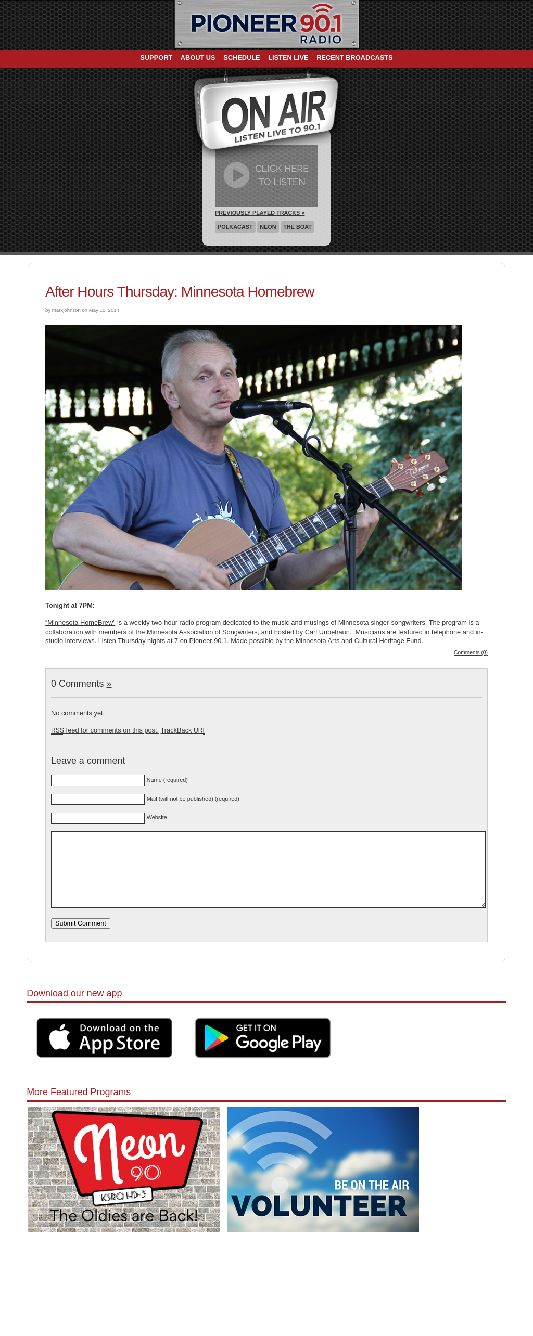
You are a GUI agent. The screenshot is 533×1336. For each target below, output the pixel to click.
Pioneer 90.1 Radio (266, 25)
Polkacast (235, 227)
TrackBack (182, 730)
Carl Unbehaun (327, 632)
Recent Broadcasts (354, 57)
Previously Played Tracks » (259, 213)
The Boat (297, 227)
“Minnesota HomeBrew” (80, 622)
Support (156, 57)
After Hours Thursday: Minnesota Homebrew (179, 292)
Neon (268, 227)
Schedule (241, 57)
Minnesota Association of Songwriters (202, 632)
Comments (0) (471, 653)
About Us (198, 57)
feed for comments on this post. (105, 730)
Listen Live (288, 57)
